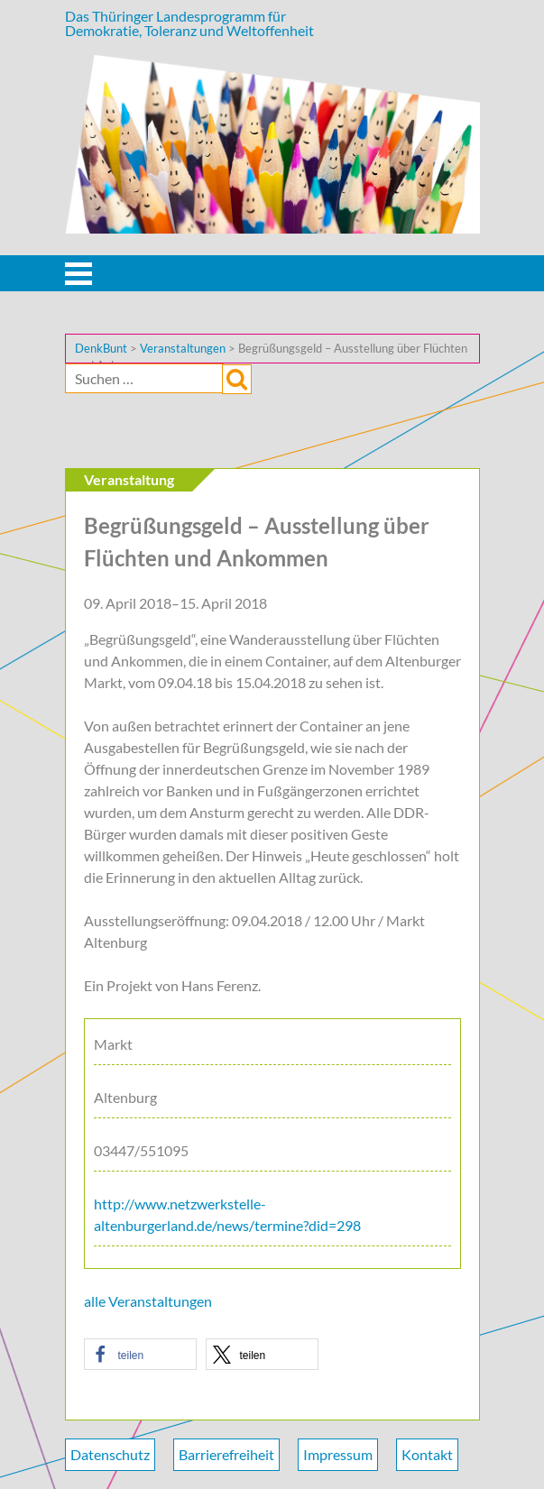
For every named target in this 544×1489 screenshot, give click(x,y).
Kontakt (427, 1454)
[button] (140, 1354)
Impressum (338, 1454)
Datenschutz (110, 1454)
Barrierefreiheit (226, 1454)
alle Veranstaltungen (148, 1301)
